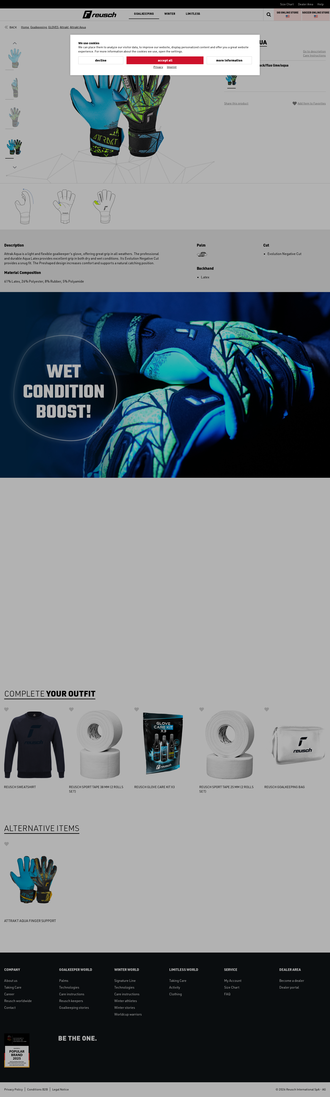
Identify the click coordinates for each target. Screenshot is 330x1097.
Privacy (158, 66)
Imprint (172, 66)
